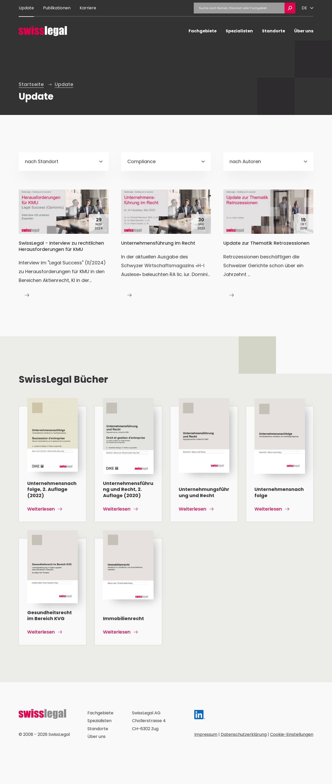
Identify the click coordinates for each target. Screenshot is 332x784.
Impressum (205, 734)
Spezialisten (239, 31)
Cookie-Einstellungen (291, 734)
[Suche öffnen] (290, 8)
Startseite (31, 84)
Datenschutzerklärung (244, 734)
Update (26, 8)
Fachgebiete (203, 31)
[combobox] (64, 161)
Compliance (141, 161)
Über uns (303, 31)
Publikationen (57, 8)
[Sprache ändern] (307, 8)
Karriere (88, 8)
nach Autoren (245, 161)
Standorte (273, 31)
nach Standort (41, 161)
